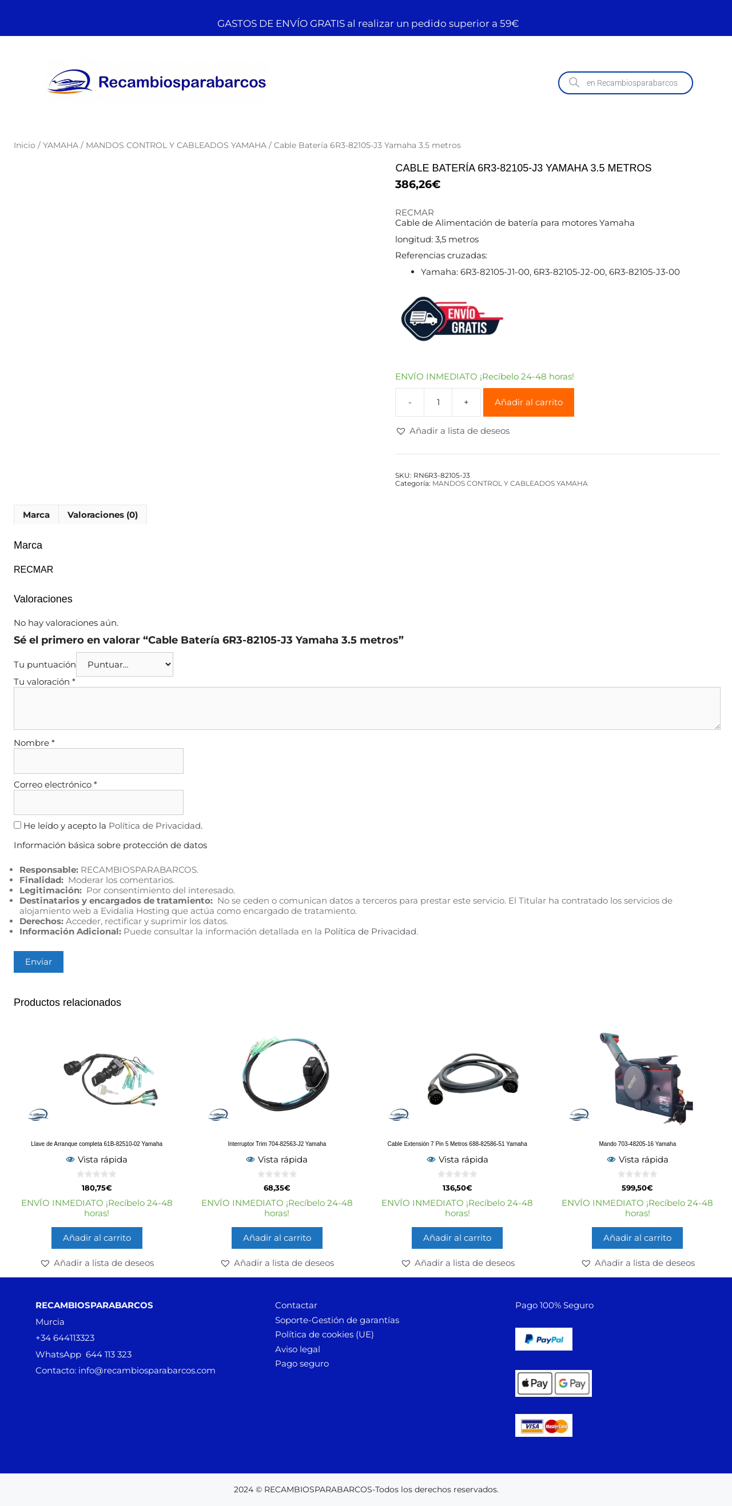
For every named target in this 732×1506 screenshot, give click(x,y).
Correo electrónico (55, 784)
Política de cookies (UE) (324, 1334)
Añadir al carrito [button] (97, 1237)
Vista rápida (97, 1159)
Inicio (24, 145)
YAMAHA (60, 145)
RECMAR (414, 212)
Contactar (296, 1305)
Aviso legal (297, 1349)
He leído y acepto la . (108, 825)
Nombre (34, 742)
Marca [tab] (36, 514)
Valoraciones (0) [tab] (102, 514)
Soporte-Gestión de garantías (337, 1320)
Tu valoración (44, 681)
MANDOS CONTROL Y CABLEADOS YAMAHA (176, 145)
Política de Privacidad (155, 825)
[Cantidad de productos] (438, 402)
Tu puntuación (45, 664)
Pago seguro (302, 1363)
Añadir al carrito (529, 402)
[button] (452, 431)
